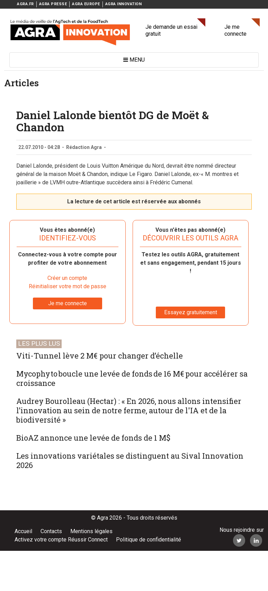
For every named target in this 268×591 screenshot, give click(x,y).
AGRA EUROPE (86, 4)
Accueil (23, 531)
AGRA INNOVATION (123, 4)
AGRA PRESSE (53, 4)
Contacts (51, 531)
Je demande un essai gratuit (171, 30)
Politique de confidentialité (148, 539)
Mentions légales (91, 531)
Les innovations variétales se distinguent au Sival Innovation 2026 (129, 460)
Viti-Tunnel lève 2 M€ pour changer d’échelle (99, 356)
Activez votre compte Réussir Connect (61, 539)
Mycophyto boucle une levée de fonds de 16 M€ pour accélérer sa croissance (132, 378)
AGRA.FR (25, 4)
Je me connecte (235, 30)
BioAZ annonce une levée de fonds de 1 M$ (93, 438)
